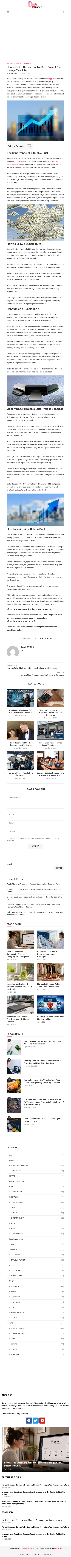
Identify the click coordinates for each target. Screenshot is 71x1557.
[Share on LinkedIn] (48, 639)
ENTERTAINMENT (37, 1218)
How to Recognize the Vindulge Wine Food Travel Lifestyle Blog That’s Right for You (42, 1081)
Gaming (37, 1344)
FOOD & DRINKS (37, 1234)
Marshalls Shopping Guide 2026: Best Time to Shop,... (49, 985)
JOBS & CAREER (37, 1202)
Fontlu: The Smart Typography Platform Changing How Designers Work (33, 884)
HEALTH (36, 1223)
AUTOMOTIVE (37, 1286)
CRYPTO (36, 1176)
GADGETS (37, 1339)
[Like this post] (37, 639)
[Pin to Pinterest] (45, 639)
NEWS (36, 1265)
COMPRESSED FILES (37, 1333)
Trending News (37, 1276)
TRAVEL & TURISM (37, 1260)
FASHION (36, 1207)
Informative (37, 1270)
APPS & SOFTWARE (37, 1328)
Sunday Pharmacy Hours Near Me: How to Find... (50, 1018)
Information (37, 1297)
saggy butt (52, 79)
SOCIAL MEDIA (37, 1192)
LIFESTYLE (36, 1249)
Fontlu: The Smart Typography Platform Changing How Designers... (18, 954)
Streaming (37, 1354)
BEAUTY (37, 1213)
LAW (37, 1307)
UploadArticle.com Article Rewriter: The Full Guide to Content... (50, 712)
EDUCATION (36, 1197)
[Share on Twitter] (43, 639)
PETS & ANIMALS (37, 1312)
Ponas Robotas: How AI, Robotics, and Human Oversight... (47, 954)
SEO (37, 1187)
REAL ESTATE (37, 1171)
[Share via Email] (51, 639)
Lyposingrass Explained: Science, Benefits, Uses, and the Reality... (19, 986)
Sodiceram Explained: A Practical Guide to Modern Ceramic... (18, 1019)
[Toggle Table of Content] (28, 146)
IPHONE (37, 1349)
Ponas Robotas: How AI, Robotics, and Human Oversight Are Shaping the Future (35, 1485)
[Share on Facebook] (40, 639)
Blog (36, 1155)
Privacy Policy (25, 1554)
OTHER (36, 1281)
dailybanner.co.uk (28, 1548)
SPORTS (37, 1318)
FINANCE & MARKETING (24, 63)
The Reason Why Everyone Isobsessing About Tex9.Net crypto (43, 1120)
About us (37, 1554)
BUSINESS (10, 63)
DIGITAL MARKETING (36, 1181)
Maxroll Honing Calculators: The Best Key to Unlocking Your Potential (43, 1042)
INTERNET (36, 1244)
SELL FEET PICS (37, 1255)
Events (37, 1291)
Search (9, 864)
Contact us (47, 1554)
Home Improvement (36, 1239)
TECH (36, 1323)
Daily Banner (13, 73)
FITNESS (37, 1228)
